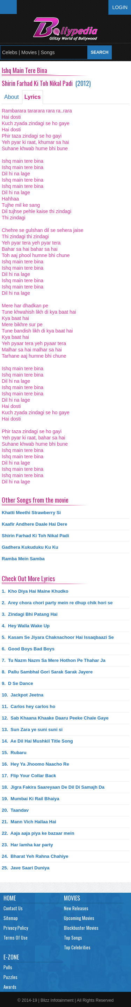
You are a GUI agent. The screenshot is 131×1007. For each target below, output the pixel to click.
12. (55, 718)
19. (30, 798)
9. (17, 683)
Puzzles (10, 976)
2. (57, 602)
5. (58, 637)
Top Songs (73, 937)
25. (26, 867)
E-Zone (11, 957)
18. (53, 787)
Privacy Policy (15, 927)
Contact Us (13, 908)
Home (9, 898)
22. (38, 833)
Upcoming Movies (79, 917)
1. (35, 591)
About (11, 97)
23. (27, 844)
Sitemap (10, 917)
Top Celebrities (77, 947)
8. (47, 671)
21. (29, 821)
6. (28, 648)
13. (32, 729)
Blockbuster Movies (81, 927)
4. (26, 625)
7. (53, 660)
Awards (9, 986)
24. (35, 856)
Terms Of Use (15, 937)
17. (29, 775)
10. (22, 695)
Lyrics (32, 97)
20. (15, 810)
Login (120, 7)
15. (14, 752)
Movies (72, 898)
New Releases (76, 908)
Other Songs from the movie (35, 499)
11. (28, 706)
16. (35, 764)
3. (30, 614)
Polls (7, 967)
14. (37, 741)
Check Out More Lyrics (28, 578)
